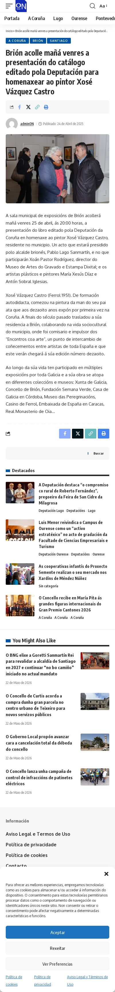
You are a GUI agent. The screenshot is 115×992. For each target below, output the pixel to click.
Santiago (59, 40)
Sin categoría (48, 586)
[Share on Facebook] (19, 107)
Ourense (99, 554)
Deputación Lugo (51, 510)
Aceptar (57, 932)
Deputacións (76, 510)
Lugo (91, 510)
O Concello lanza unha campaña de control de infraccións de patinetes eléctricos (39, 777)
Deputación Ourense (54, 554)
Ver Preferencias (57, 963)
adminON (27, 124)
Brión (38, 40)
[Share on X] (28, 107)
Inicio (9, 31)
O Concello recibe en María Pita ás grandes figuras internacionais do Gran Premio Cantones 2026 (70, 603)
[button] (106, 874)
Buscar (98, 453)
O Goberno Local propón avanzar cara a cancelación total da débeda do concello (39, 743)
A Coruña (17, 40)
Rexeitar (57, 948)
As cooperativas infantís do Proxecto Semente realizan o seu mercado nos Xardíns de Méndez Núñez (73, 572)
